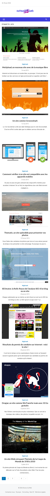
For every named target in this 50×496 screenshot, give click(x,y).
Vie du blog (25, 492)
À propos (18, 492)
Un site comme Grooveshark (25, 121)
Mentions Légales (40, 492)
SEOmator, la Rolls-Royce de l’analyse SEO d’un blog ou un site (25, 289)
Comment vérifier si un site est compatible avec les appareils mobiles (25, 175)
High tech (25, 64)
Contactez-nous (10, 492)
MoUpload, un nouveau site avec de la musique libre (25, 67)
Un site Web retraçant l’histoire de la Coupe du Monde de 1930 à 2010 (25, 460)
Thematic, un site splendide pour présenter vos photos (25, 233)
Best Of (32, 492)
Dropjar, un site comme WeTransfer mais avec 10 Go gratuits (25, 404)
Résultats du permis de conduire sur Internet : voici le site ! (25, 345)
